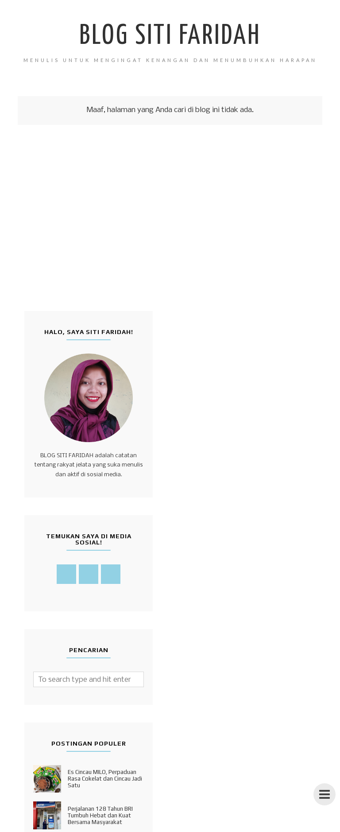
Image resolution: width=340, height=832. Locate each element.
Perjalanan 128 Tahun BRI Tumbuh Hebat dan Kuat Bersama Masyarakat (100, 815)
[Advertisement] (170, 240)
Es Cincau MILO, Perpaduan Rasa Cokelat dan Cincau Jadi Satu (105, 779)
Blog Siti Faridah (170, 36)
